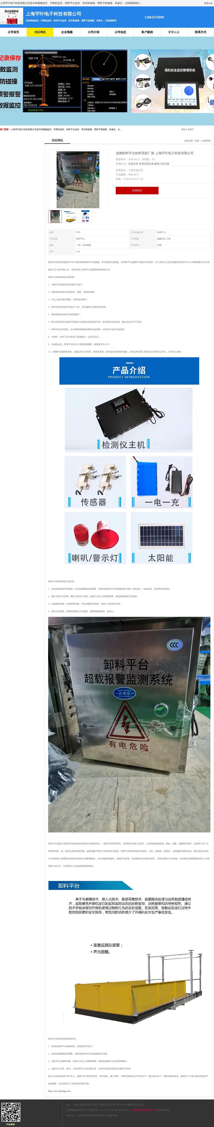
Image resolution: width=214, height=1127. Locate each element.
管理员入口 (103, 1115)
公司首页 (13, 32)
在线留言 (137, 190)
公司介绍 (93, 32)
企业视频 (67, 32)
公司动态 (120, 32)
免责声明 (92, 1115)
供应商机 (40, 32)
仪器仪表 (133, 163)
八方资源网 (82, 1115)
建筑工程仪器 (161, 163)
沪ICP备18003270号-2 (120, 1110)
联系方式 (200, 32)
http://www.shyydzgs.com (59, 1091)
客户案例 (147, 32)
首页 (197, 141)
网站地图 (113, 1115)
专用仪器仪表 (146, 163)
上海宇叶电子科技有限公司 (144, 1110)
